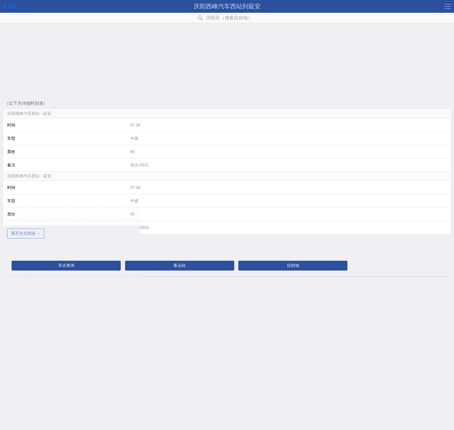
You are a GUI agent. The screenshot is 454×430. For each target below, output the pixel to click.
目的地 (293, 265)
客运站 (179, 265)
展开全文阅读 (26, 233)
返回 (9, 6)
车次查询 (66, 265)
